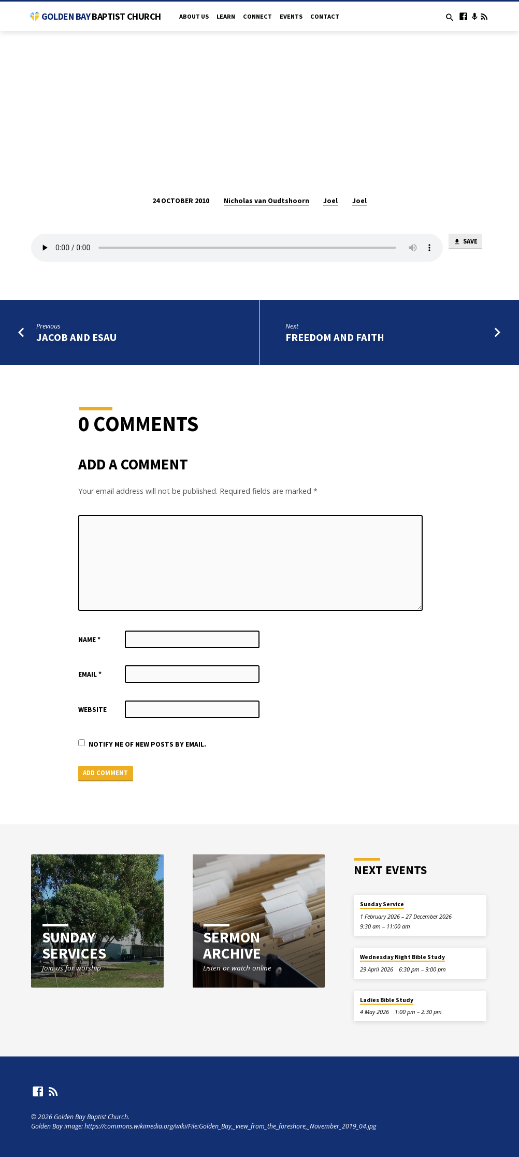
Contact (324, 16)
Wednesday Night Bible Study (402, 957)
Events (291, 16)
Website (92, 709)
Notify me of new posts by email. (147, 744)
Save (465, 242)
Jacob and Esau (76, 337)
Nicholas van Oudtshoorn (266, 200)
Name (89, 639)
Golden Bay (101, 16)
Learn (226, 16)
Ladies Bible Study (386, 1000)
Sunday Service (382, 904)
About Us (194, 16)
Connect (257, 16)
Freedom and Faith (334, 337)
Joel (330, 200)
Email (90, 674)
